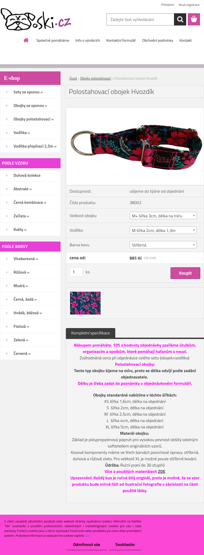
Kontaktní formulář (121, 40)
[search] (180, 19)
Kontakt (186, 40)
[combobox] (163, 215)
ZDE (161, 471)
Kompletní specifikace (90, 333)
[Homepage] (26, 40)
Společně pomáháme (52, 40)
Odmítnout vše (86, 544)
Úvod (73, 78)
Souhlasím (125, 544)
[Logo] (36, 19)
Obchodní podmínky (157, 40)
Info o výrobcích (87, 40)
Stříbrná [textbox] (139, 245)
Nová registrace (189, 4)
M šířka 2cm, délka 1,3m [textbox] (154, 230)
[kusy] (76, 272)
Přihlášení (167, 4)
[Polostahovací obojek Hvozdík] (135, 110)
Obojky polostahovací (95, 78)
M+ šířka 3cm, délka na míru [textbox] (157, 216)
